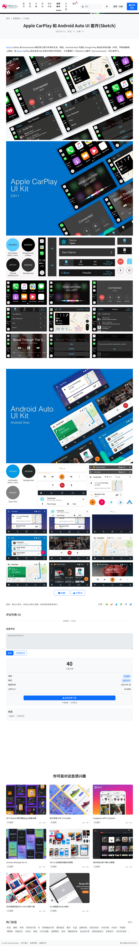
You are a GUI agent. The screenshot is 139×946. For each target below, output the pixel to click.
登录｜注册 (118, 6)
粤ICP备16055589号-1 (128, 943)
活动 (42, 5)
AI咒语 (66, 6)
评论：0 (71, 31)
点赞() (78, 592)
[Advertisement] (69, 742)
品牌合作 (42, 943)
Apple (9, 47)
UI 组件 (26, 18)
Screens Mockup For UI (16, 862)
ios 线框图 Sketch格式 (59, 906)
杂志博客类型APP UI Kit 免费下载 (20, 906)
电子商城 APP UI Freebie (60, 818)
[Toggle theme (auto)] (106, 6)
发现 (30, 5)
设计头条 (49, 5)
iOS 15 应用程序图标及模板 (61, 862)
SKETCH (126, 680)
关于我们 (24, 943)
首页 (24, 5)
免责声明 (33, 943)
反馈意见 (74, 702)
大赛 (36, 5)
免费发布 (132, 6)
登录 (10, 653)
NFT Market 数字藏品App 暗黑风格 (21, 818)
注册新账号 (20, 653)
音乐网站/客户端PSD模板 (104, 862)
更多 (130, 922)
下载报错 (65, 702)
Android (20, 715)
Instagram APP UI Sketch (104, 818)
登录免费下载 (69, 697)
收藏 (61, 592)
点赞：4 (80, 31)
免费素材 (58, 5)
